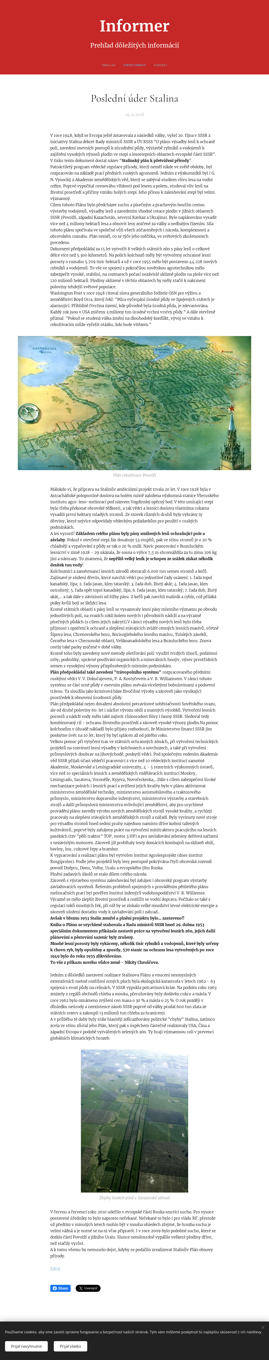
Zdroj (55, 1268)
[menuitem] (128, 65)
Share (60, 1288)
